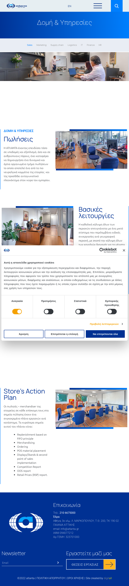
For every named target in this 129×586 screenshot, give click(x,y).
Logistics (72, 44)
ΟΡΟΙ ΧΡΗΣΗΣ (75, 578)
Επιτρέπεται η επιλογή (64, 333)
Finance (91, 44)
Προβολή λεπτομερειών (104, 324)
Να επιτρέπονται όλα (105, 333)
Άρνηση (23, 333)
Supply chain (57, 44)
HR (100, 44)
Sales (29, 44)
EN (69, 6)
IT (82, 44)
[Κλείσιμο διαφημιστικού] (124, 250)
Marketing (41, 44)
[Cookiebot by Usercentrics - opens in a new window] (102, 250)
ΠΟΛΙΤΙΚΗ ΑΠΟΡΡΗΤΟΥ (51, 578)
